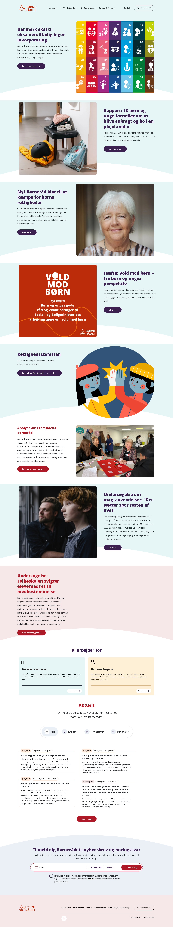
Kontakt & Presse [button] (106, 8)
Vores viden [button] (54, 8)
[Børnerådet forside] (29, 8)
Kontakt (89, 907)
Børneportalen (100, 907)
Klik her (92, 878)
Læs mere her (115, 149)
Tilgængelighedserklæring (118, 907)
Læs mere (26, 232)
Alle (49, 731)
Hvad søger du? (144, 907)
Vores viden (66, 907)
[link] (47, 762)
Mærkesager (78, 907)
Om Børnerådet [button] (87, 8)
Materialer (120, 731)
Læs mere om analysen (33, 469)
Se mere (113, 310)
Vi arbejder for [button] (69, 8)
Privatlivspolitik (148, 917)
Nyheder (69, 731)
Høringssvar (94, 731)
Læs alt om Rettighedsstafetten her (39, 373)
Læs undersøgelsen (31, 632)
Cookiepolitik (135, 917)
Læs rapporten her (31, 66)
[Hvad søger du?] (144, 8)
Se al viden (87, 819)
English (127, 8)
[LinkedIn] (64, 918)
